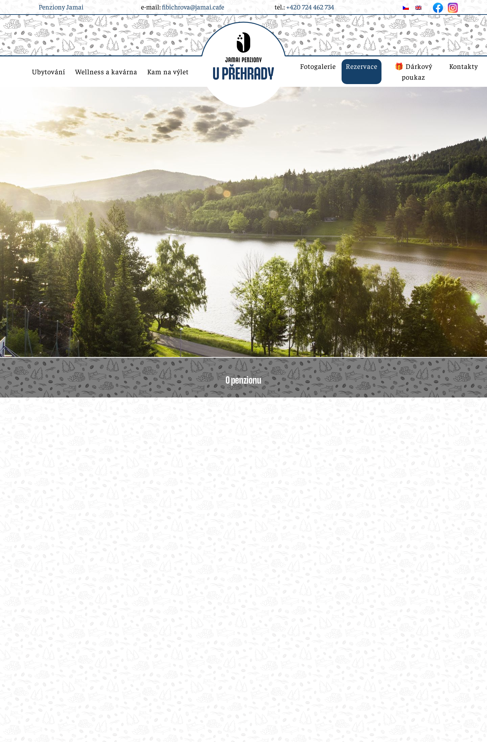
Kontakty (463, 66)
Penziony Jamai (61, 6)
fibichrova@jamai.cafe (193, 6)
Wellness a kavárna (106, 71)
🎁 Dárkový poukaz (413, 71)
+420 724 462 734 (310, 6)
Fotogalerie (318, 66)
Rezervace (361, 66)
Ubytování (48, 71)
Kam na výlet (168, 71)
